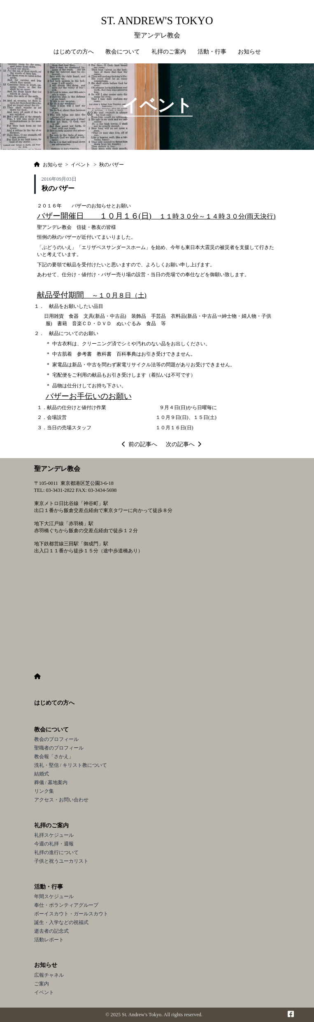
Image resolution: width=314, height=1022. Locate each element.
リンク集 (44, 791)
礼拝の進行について (56, 852)
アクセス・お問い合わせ (61, 800)
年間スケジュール (54, 896)
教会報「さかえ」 (54, 756)
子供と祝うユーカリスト (61, 861)
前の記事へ (139, 444)
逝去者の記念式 (51, 931)
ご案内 (41, 984)
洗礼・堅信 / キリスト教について (70, 765)
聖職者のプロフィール (59, 748)
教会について (51, 729)
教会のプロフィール (56, 739)
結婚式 (41, 774)
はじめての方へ (73, 52)
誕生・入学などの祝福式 (61, 922)
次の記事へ (183, 444)
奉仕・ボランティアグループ (66, 905)
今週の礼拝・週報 (54, 844)
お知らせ (45, 965)
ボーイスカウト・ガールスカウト (71, 914)
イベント (44, 992)
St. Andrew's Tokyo (157, 21)
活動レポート (49, 940)
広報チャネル (49, 975)
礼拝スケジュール (54, 835)
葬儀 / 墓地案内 (51, 782)
